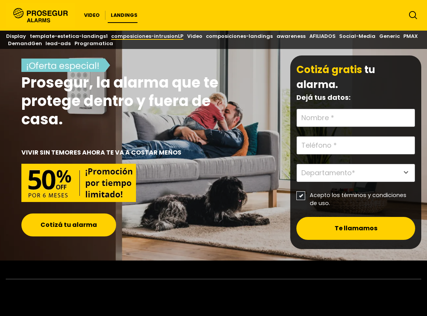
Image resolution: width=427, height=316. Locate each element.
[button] (92, 15)
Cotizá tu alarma (68, 224)
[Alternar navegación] (411, 17)
